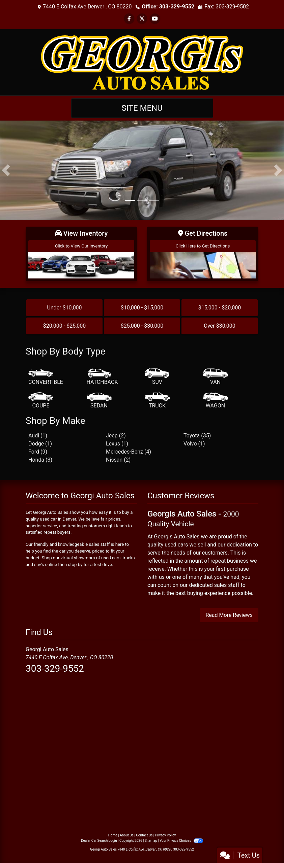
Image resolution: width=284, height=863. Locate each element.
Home (112, 835)
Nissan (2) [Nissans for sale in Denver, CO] (118, 460)
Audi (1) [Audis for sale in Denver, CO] (37, 435)
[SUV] (157, 377)
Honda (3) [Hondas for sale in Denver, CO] (40, 460)
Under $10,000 (64, 307)
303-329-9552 (55, 668)
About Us (127, 835)
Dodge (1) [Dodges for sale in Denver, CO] (40, 443)
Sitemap (151, 840)
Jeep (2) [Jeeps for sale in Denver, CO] (116, 435)
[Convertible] (45, 377)
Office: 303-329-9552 (168, 6)
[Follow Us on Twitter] (142, 18)
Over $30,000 (219, 326)
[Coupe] (40, 401)
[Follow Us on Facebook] (129, 18)
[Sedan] (99, 401)
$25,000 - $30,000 (142, 326)
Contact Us (144, 835)
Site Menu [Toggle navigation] (142, 108)
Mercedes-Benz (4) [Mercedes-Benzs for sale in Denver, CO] (128, 452)
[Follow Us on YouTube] (155, 18)
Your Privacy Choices (181, 840)
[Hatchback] (102, 377)
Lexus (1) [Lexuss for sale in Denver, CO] (117, 443)
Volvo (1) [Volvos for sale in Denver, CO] (194, 443)
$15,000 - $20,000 (219, 307)
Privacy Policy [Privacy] (165, 835)
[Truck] (157, 401)
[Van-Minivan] (215, 377)
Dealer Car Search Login (99, 840)
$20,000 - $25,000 (64, 326)
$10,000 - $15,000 (142, 307)
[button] (6, 170)
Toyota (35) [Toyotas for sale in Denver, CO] (197, 435)
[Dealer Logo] (142, 62)
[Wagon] (215, 401)
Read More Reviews (229, 615)
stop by (75, 564)
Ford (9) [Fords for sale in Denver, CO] (37, 452)
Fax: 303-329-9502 (226, 6)
